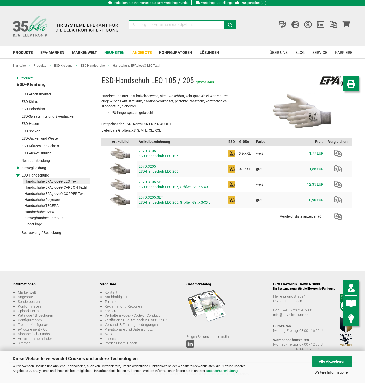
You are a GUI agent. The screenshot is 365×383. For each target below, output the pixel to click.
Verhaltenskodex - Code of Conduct (132, 315)
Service (319, 52)
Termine (111, 302)
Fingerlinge (33, 224)
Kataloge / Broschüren (35, 315)
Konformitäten (29, 306)
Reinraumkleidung (36, 160)
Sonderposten (29, 302)
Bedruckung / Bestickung (41, 233)
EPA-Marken (52, 52)
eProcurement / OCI (33, 329)
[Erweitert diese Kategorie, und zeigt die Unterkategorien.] (18, 168)
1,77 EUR (316, 153)
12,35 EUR (315, 184)
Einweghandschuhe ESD (44, 218)
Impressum (113, 339)
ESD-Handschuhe (35, 175)
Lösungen (209, 52)
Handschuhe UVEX (39, 212)
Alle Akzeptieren (332, 361)
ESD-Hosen (30, 124)
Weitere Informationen (332, 372)
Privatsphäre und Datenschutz (129, 329)
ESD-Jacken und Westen (41, 138)
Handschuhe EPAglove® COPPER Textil (55, 194)
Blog (300, 52)
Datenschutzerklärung (222, 371)
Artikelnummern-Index (35, 339)
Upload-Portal (29, 311)
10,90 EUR (315, 200)
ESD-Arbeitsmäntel (36, 94)
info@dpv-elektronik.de (291, 315)
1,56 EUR (316, 169)
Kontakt (111, 292)
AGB (108, 334)
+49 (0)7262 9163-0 (296, 310)
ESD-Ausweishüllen (36, 153)
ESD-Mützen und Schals (40, 146)
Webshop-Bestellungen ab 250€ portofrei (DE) (234, 3)
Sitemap (24, 343)
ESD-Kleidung (31, 84)
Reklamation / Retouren (123, 306)
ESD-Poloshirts (33, 109)
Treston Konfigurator (34, 325)
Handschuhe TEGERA (42, 206)
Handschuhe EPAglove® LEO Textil (52, 181)
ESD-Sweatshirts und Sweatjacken (48, 116)
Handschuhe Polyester (42, 200)
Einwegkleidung (34, 168)
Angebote (142, 52)
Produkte (23, 52)
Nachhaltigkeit (116, 297)
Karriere (343, 52)
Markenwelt (84, 52)
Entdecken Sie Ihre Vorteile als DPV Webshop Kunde (150, 3)
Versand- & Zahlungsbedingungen (131, 325)
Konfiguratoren (175, 52)
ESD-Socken (31, 131)
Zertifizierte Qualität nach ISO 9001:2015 (136, 320)
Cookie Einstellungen (121, 343)
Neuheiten (114, 52)
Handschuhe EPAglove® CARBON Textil (56, 187)
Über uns (279, 52)
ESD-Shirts (30, 102)
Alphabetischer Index (34, 334)
